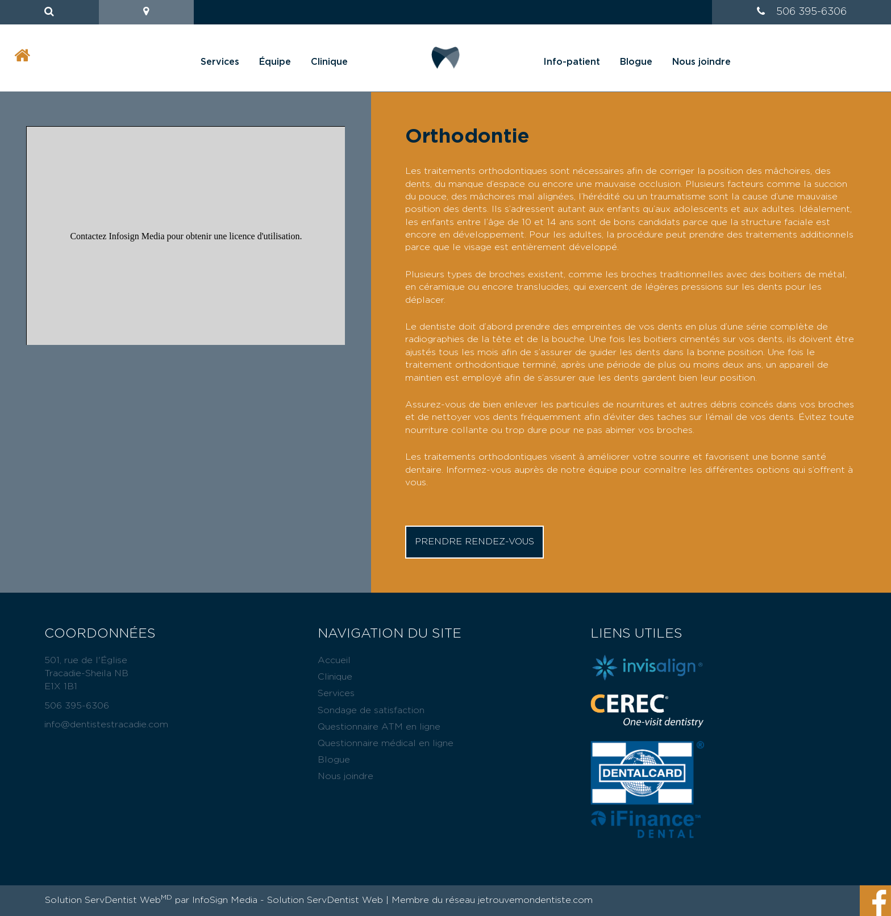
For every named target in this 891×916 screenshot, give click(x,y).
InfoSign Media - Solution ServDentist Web (287, 900)
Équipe (275, 61)
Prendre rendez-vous (474, 541)
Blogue (636, 61)
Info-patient (571, 61)
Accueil (334, 660)
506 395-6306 (811, 12)
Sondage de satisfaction (371, 710)
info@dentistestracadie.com (106, 724)
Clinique (329, 61)
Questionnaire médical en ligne (385, 743)
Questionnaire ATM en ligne (379, 726)
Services (220, 61)
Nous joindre (701, 61)
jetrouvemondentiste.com (535, 900)
